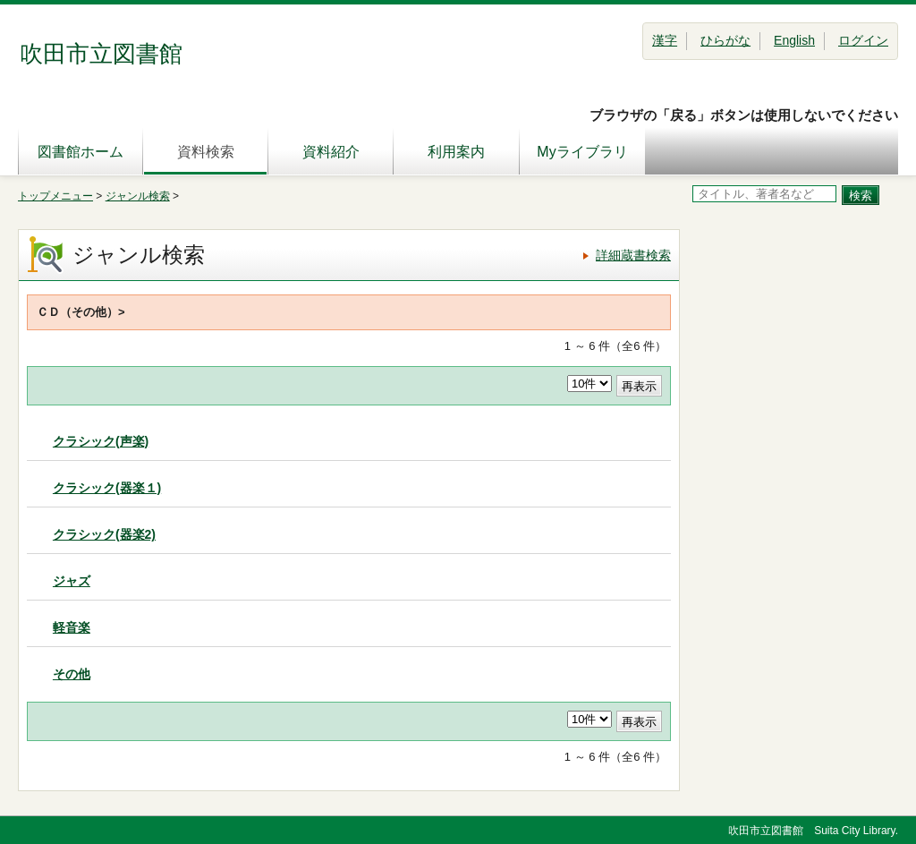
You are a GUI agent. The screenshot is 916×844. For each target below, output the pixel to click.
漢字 (664, 40)
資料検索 (205, 151)
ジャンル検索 (138, 196)
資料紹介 (331, 151)
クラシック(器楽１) (107, 488)
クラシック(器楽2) (104, 534)
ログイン (863, 40)
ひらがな (725, 40)
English (794, 40)
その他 (71, 674)
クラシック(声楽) (100, 441)
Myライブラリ (582, 151)
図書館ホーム (80, 151)
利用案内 (456, 151)
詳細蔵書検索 (633, 255)
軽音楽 (71, 627)
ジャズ (71, 581)
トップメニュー (55, 196)
